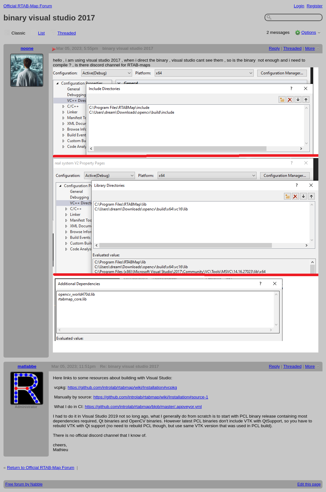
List (41, 33)
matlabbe (27, 366)
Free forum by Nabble (24, 484)
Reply (274, 48)
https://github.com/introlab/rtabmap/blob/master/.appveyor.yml (143, 406)
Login (299, 6)
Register (314, 6)
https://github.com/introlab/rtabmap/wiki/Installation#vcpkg (122, 387)
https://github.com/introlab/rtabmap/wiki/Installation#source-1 (150, 397)
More (310, 48)
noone (27, 48)
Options (308, 32)
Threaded (67, 33)
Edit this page (309, 484)
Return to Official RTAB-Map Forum (40, 467)
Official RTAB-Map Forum (28, 6)
